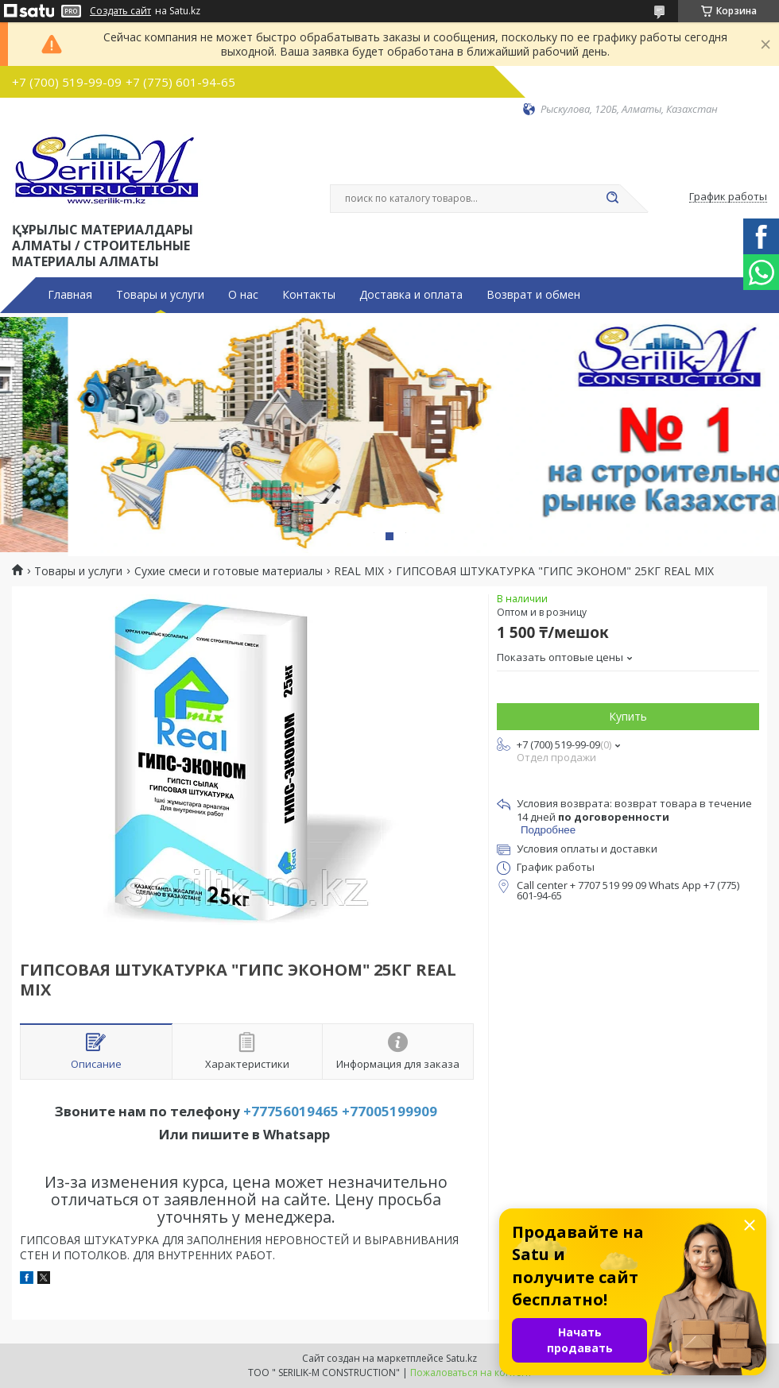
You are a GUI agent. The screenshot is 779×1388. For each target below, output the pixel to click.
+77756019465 (291, 1111)
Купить (628, 716)
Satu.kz (461, 1358)
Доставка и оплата (411, 294)
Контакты (308, 294)
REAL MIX (359, 571)
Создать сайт (120, 11)
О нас (243, 294)
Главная (70, 294)
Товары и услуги (160, 294)
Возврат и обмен (533, 294)
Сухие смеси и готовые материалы (228, 571)
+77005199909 (389, 1111)
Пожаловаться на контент (471, 1372)
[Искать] (612, 198)
